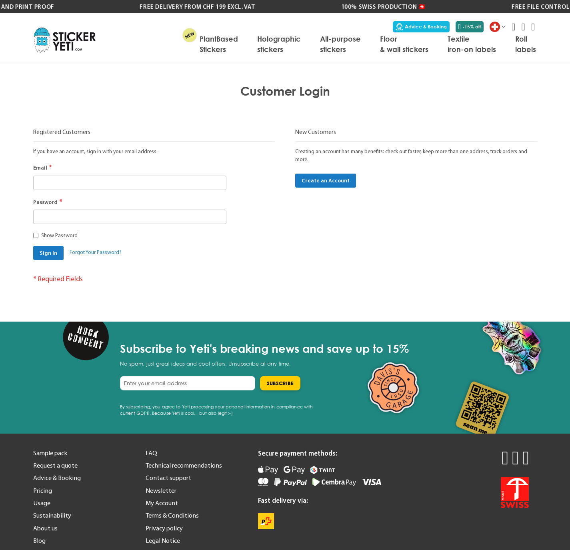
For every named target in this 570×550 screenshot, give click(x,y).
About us (45, 528)
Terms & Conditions (172, 515)
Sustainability (52, 515)
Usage (41, 503)
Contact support (168, 478)
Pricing (42, 490)
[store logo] (65, 40)
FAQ (151, 453)
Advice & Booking (421, 26)
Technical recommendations (184, 465)
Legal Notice (163, 540)
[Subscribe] (280, 383)
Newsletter (161, 490)
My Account (162, 503)
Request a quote (55, 465)
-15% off (469, 26)
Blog (39, 540)
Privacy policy (164, 528)
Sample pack (50, 453)
